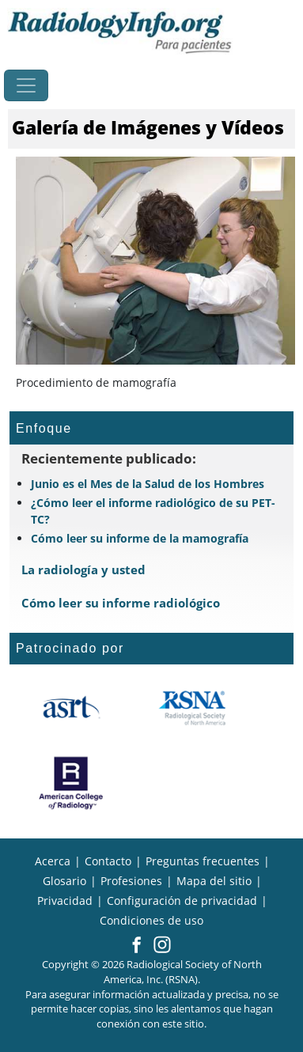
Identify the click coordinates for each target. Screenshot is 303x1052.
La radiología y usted (83, 569)
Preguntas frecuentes (202, 860)
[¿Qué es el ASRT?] (70, 708)
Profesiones (131, 880)
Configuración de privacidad (182, 900)
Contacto (108, 860)
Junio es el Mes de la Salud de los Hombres (147, 483)
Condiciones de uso (151, 920)
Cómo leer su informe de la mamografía (139, 538)
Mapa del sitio (214, 880)
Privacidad (65, 900)
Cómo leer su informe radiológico (120, 602)
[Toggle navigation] (26, 85)
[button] (136, 946)
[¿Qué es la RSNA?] (193, 708)
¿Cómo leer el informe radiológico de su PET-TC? (153, 511)
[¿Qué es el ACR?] (70, 783)
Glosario (64, 880)
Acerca (52, 860)
